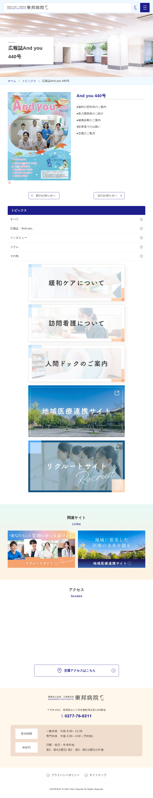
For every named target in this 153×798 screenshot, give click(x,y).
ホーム (12, 80)
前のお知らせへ (46, 195)
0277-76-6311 (78, 716)
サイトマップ (97, 775)
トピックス (29, 80)
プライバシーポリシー (65, 775)
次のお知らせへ (107, 195)
